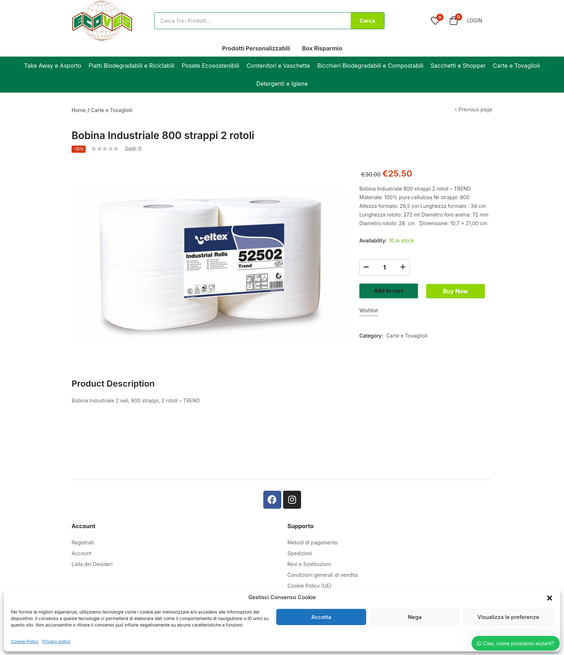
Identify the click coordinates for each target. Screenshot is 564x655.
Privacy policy (56, 641)
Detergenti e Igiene (282, 83)
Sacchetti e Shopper (458, 65)
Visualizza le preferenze (508, 617)
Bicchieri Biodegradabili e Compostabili (370, 65)
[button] (549, 597)
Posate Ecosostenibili (210, 65)
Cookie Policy (24, 641)
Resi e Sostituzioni (309, 564)
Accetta (321, 617)
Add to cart (425, 290)
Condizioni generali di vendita (322, 575)
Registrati (83, 542)
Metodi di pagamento (312, 542)
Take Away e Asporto (52, 65)
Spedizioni (299, 553)
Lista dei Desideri (92, 564)
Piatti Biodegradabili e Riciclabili (131, 65)
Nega (415, 617)
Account (81, 553)
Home (79, 110)
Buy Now (425, 311)
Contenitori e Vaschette (278, 65)
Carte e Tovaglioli (516, 65)
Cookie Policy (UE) (309, 586)
